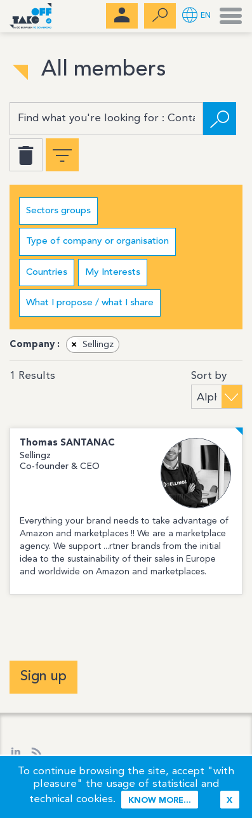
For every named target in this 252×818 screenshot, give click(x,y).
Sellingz (90, 345)
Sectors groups (58, 211)
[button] (196, 16)
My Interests (112, 272)
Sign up (43, 676)
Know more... (159, 800)
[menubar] (122, 16)
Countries (46, 272)
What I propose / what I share (90, 303)
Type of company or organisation (97, 241)
